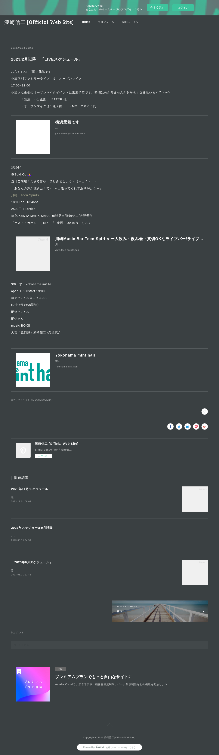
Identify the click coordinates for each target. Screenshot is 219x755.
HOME (86, 22)
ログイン (183, 7)
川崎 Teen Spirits (25, 195)
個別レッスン (130, 22)
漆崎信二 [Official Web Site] (39, 21)
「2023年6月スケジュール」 (32, 562)
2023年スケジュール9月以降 (32, 527)
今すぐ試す (157, 7)
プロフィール (106, 22)
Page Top (109, 725)
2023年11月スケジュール (29, 489)
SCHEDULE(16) (44, 400)
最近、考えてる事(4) (22, 400)
